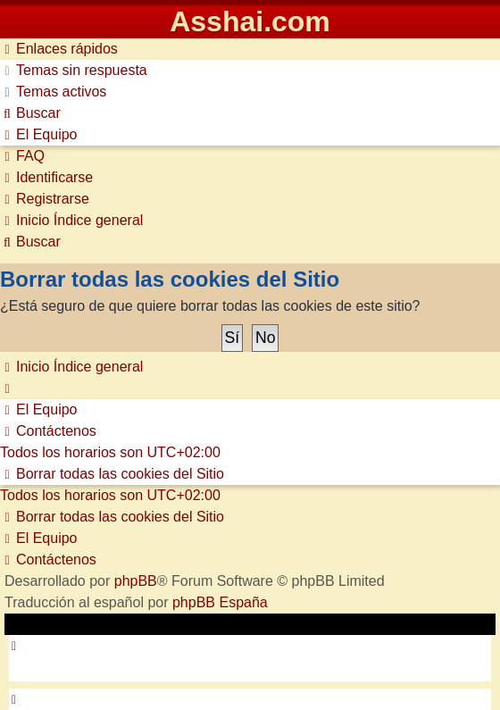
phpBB (135, 581)
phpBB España (220, 602)
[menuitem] (73, 70)
